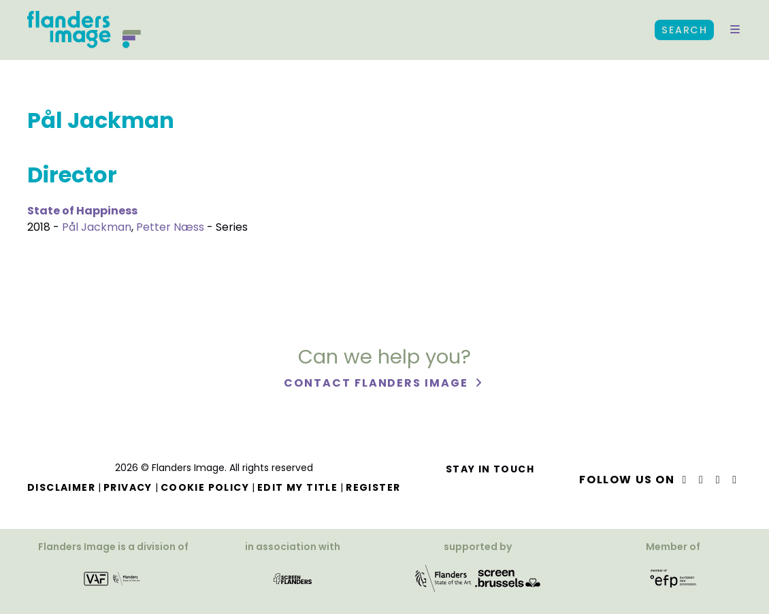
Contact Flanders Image (377, 383)
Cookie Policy (205, 487)
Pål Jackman (96, 227)
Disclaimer (61, 487)
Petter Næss (170, 227)
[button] (735, 30)
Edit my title (297, 487)
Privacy (127, 487)
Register (373, 487)
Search (684, 30)
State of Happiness (82, 211)
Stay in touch (490, 469)
